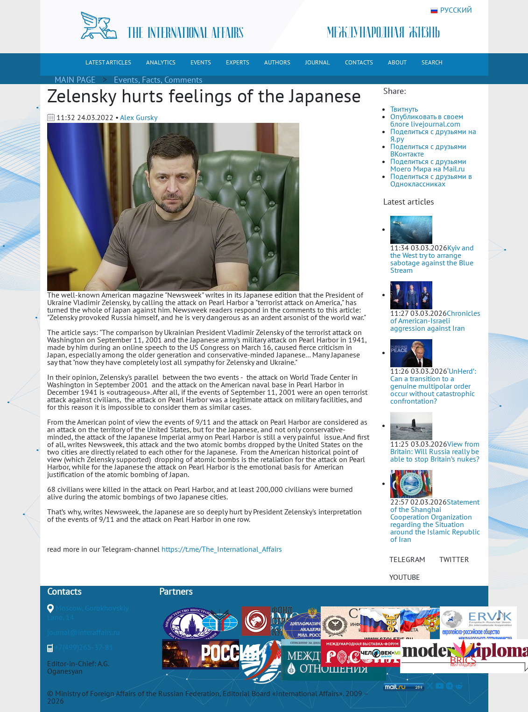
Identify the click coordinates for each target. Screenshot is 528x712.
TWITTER (454, 559)
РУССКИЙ (451, 10)
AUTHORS (277, 62)
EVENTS (200, 62)
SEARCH (432, 62)
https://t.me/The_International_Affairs (222, 549)
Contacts (64, 591)
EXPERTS (237, 62)
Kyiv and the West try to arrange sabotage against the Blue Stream (432, 259)
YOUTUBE (404, 577)
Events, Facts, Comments (158, 79)
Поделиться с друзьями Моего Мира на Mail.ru (428, 165)
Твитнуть (404, 109)
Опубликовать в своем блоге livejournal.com (426, 120)
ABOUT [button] (397, 62)
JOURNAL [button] (317, 62)
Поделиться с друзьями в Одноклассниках (431, 179)
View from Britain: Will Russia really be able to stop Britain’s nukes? (434, 451)
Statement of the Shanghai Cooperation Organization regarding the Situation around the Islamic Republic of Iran (435, 520)
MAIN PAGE (75, 79)
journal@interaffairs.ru (83, 632)
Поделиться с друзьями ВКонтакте (428, 150)
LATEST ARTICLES (108, 62)
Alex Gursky (138, 117)
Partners (175, 591)
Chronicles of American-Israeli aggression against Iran (435, 320)
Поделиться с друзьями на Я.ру (433, 135)
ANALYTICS (161, 62)
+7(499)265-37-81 (84, 647)
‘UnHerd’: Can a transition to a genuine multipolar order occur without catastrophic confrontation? (433, 386)
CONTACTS (359, 62)
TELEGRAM (407, 559)
